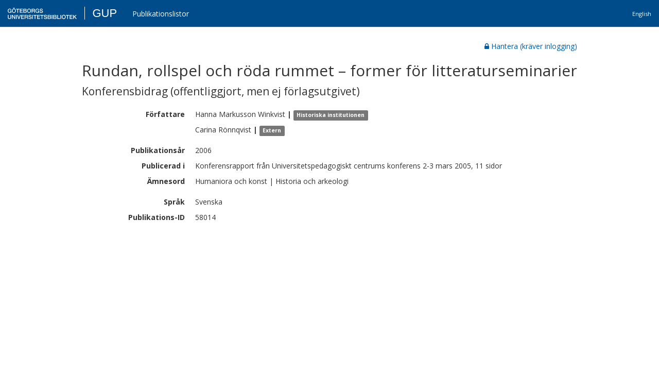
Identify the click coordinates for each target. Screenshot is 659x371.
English (641, 14)
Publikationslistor (160, 14)
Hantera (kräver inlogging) (530, 46)
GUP (104, 13)
